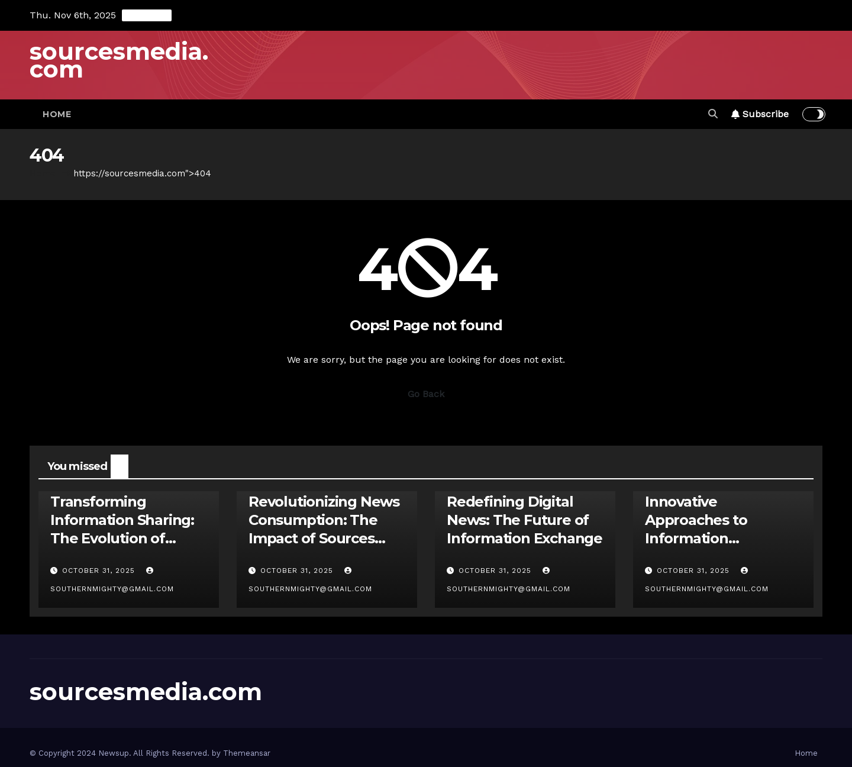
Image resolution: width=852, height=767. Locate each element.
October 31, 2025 (100, 570)
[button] (713, 114)
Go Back (426, 393)
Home (57, 114)
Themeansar (246, 753)
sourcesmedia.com (119, 60)
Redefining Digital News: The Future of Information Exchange (524, 520)
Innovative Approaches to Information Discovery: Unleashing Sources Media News (722, 538)
